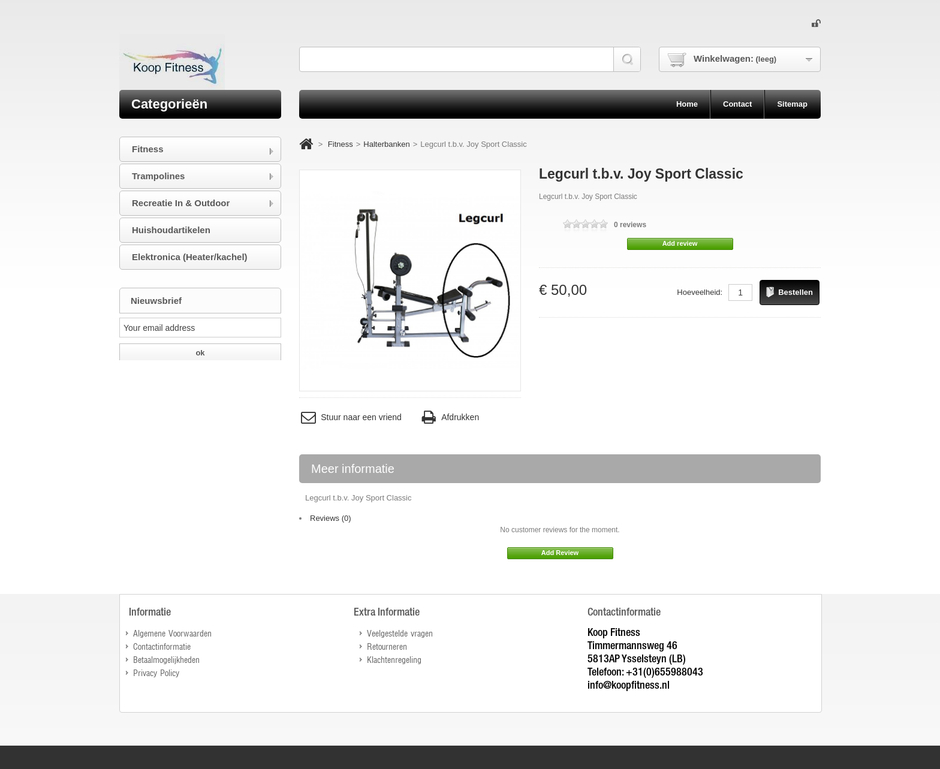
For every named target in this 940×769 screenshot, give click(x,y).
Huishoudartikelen (171, 230)
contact (737, 103)
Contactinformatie (162, 646)
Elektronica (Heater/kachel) (190, 257)
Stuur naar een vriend (350, 417)
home (687, 103)
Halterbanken (386, 144)
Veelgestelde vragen (400, 632)
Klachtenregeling (394, 659)
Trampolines (158, 176)
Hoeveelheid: (699, 292)
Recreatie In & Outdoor (181, 203)
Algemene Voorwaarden (172, 632)
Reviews (330, 518)
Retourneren (387, 646)
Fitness (340, 144)
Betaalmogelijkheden (166, 659)
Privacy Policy (156, 672)
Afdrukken (449, 417)
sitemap (792, 103)
